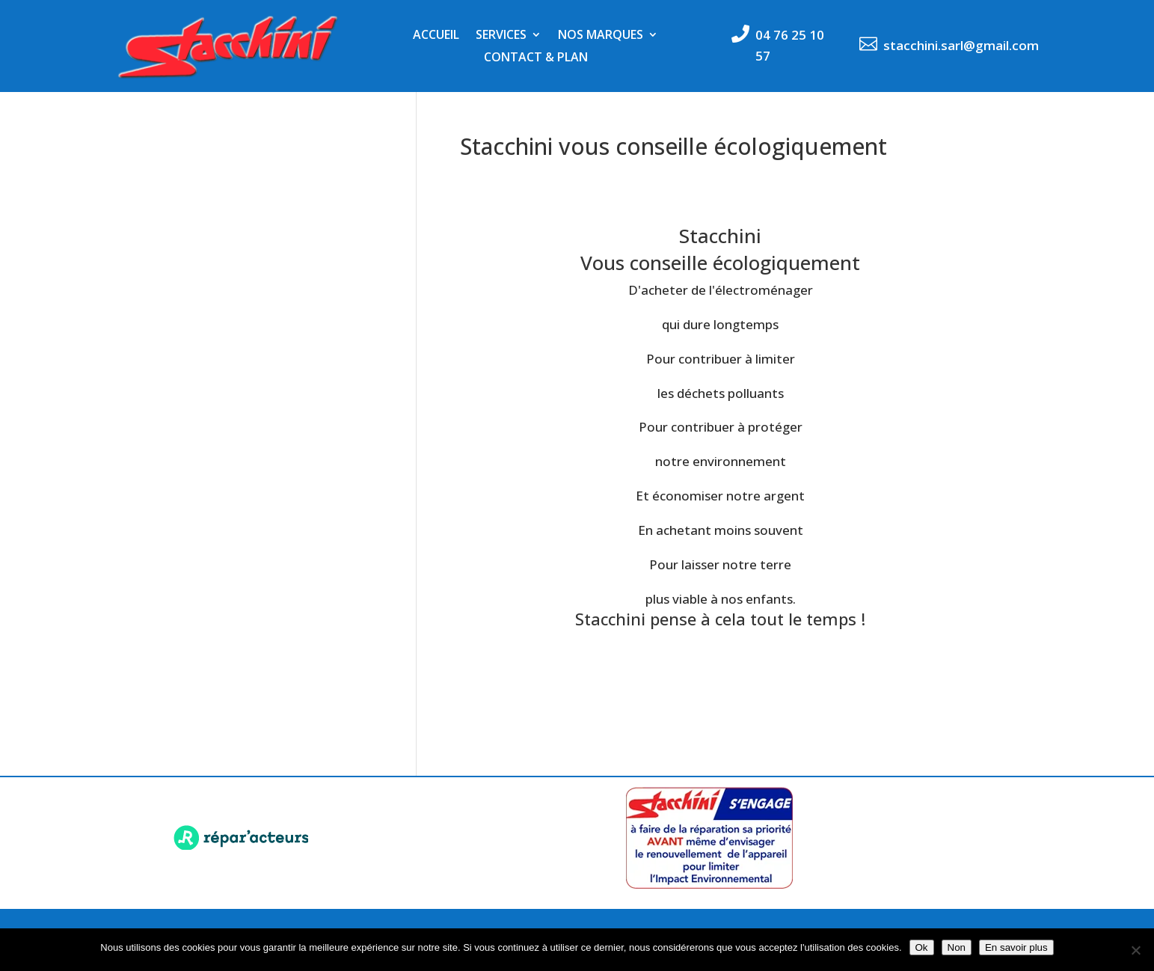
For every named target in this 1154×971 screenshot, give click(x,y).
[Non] (1135, 950)
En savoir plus (1016, 947)
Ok (921, 947)
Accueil (436, 36)
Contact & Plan (536, 58)
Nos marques (600, 36)
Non (957, 947)
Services (501, 36)
